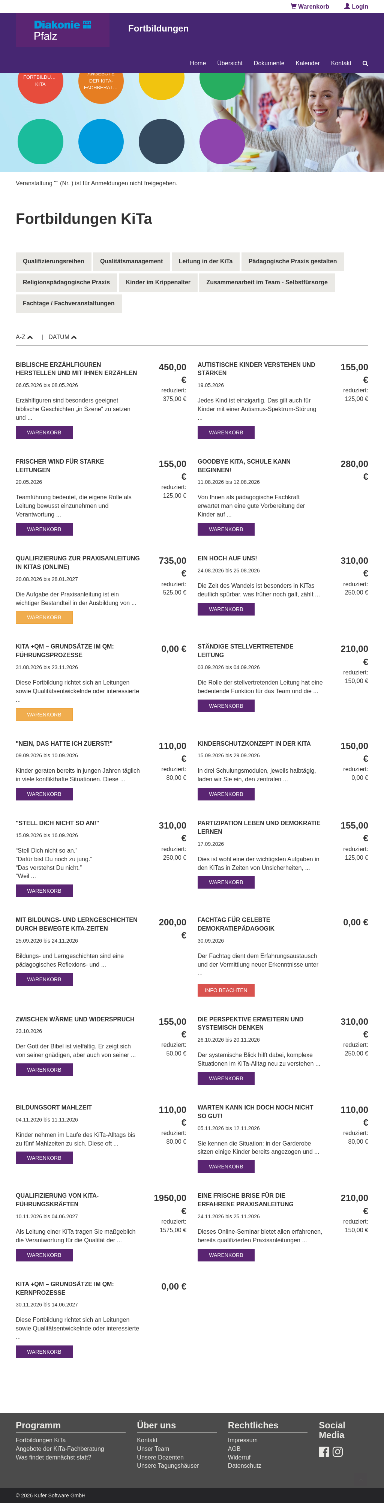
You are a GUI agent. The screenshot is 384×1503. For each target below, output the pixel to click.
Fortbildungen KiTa (41, 1440)
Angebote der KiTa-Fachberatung (60, 1449)
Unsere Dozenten (160, 1457)
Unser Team (153, 1449)
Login (356, 6)
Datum (62, 337)
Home (198, 63)
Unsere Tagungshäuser (168, 1465)
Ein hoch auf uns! (228, 558)
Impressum (243, 1440)
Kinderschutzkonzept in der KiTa (255, 743)
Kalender (308, 63)
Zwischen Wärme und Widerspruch (76, 1019)
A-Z (24, 337)
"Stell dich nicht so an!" (58, 823)
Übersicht (230, 63)
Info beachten (226, 990)
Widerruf (239, 1457)
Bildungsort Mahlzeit (54, 1107)
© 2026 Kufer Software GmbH (51, 1495)
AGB (234, 1449)
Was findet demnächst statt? (53, 1457)
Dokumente (269, 63)
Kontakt (341, 63)
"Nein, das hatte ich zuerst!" (65, 743)
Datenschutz (244, 1465)
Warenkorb (310, 6)
